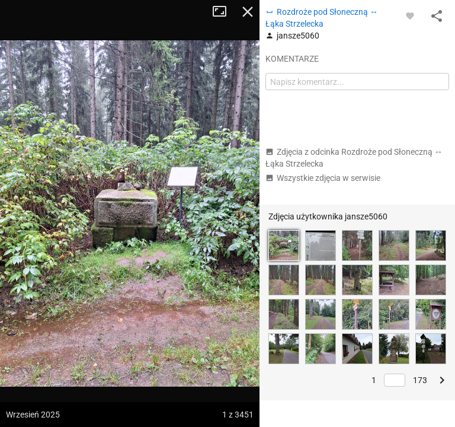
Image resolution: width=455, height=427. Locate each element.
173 (420, 380)
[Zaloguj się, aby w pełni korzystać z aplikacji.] (409, 15)
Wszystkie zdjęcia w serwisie (322, 178)
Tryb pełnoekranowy (224, 12)
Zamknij (247, 12)
